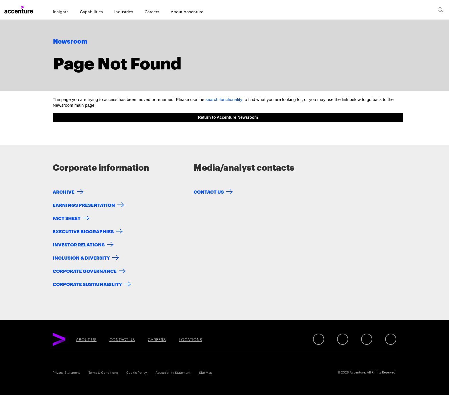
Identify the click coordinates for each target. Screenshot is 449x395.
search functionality (224, 99)
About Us (86, 339)
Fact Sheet (66, 218)
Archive (63, 191)
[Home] (18, 9)
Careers (152, 11)
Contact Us (209, 191)
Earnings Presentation (84, 204)
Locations (190, 339)
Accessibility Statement (172, 372)
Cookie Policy (136, 372)
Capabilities (91, 11)
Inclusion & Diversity (81, 257)
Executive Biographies (83, 231)
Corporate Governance (85, 270)
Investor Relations (79, 244)
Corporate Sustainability (87, 284)
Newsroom (70, 41)
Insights (60, 11)
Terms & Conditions (103, 372)
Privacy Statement (66, 372)
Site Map (205, 372)
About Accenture (187, 11)
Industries (123, 11)
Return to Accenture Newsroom (228, 117)
